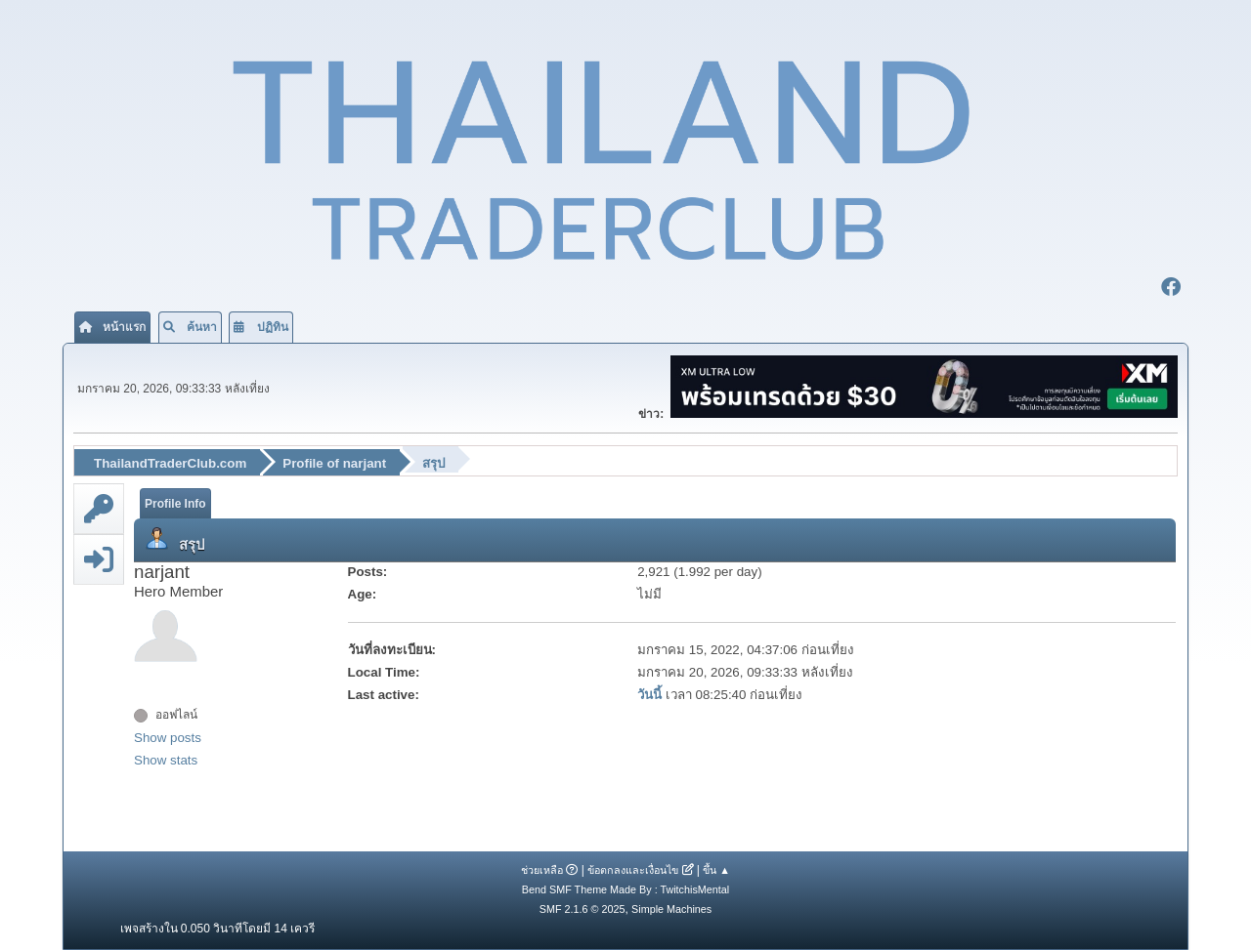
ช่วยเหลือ (542, 870)
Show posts (167, 737)
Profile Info (175, 504)
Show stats (165, 760)
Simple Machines (671, 909)
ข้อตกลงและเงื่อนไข (632, 870)
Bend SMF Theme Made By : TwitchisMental (625, 889)
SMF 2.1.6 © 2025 (582, 909)
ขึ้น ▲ (716, 870)
